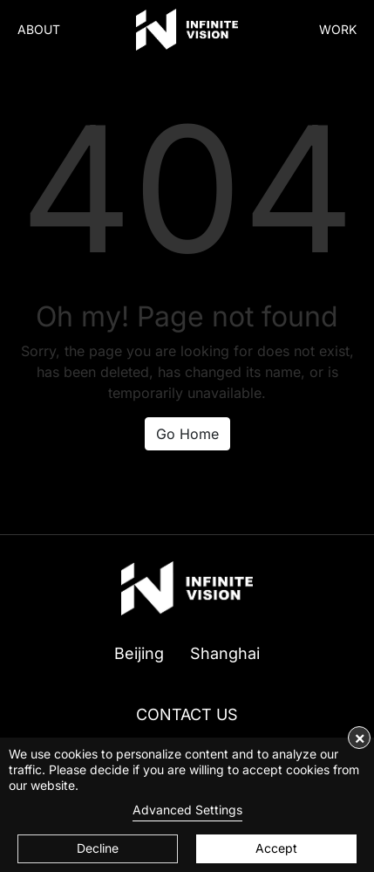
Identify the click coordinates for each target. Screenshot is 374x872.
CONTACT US (187, 714)
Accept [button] (276, 848)
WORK (338, 29)
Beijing (139, 653)
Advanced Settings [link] (187, 809)
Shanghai (225, 653)
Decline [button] (98, 848)
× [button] (359, 737)
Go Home (187, 434)
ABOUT (38, 29)
